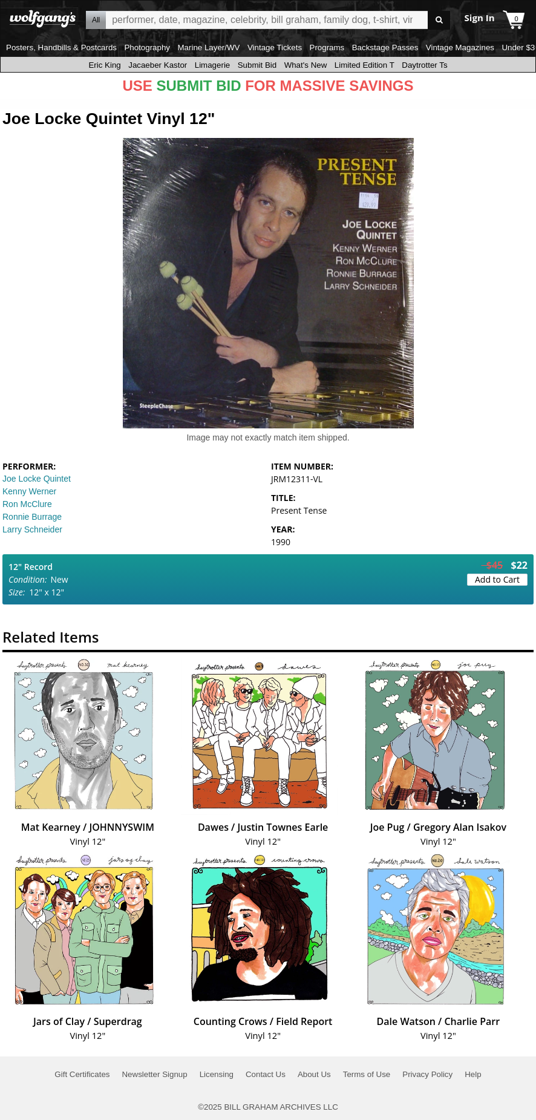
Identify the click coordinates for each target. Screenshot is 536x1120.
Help (473, 1074)
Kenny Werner (29, 491)
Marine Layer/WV (208, 47)
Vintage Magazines (460, 47)
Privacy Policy (427, 1074)
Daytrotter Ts (424, 65)
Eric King (104, 65)
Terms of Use (367, 1074)
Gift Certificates (81, 1074)
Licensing (217, 1074)
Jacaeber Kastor (157, 65)
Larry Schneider (32, 529)
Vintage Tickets (274, 47)
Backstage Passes (385, 47)
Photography (147, 47)
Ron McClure (27, 504)
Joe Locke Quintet (36, 478)
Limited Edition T (364, 65)
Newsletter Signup (154, 1074)
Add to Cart (497, 579)
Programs (327, 47)
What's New (305, 65)
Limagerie (212, 65)
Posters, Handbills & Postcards (61, 47)
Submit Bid (257, 65)
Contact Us (266, 1074)
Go (439, 20)
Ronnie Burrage (32, 517)
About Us (314, 1074)
